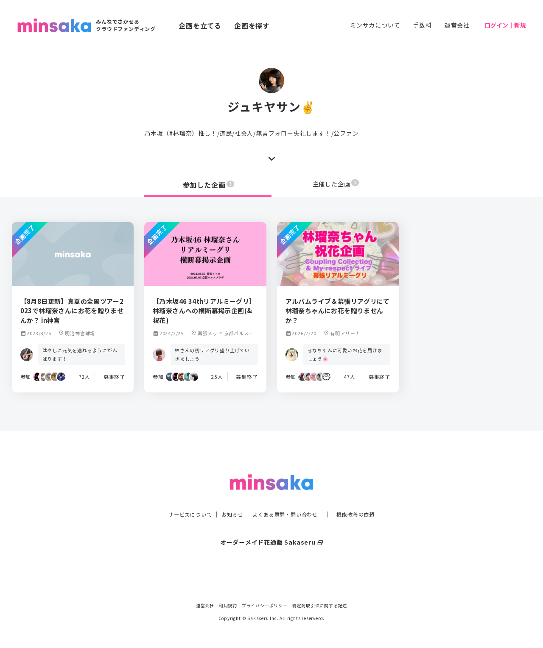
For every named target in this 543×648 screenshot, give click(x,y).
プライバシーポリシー (265, 605)
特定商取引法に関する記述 (319, 605)
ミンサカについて (375, 25)
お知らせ (227, 497)
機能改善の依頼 (366, 497)
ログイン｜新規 (505, 25)
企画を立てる (200, 25)
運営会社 (457, 25)
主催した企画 (336, 185)
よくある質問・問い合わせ (287, 497)
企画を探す (252, 25)
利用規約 (228, 605)
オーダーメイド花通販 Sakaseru (271, 525)
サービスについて (180, 497)
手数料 (422, 25)
